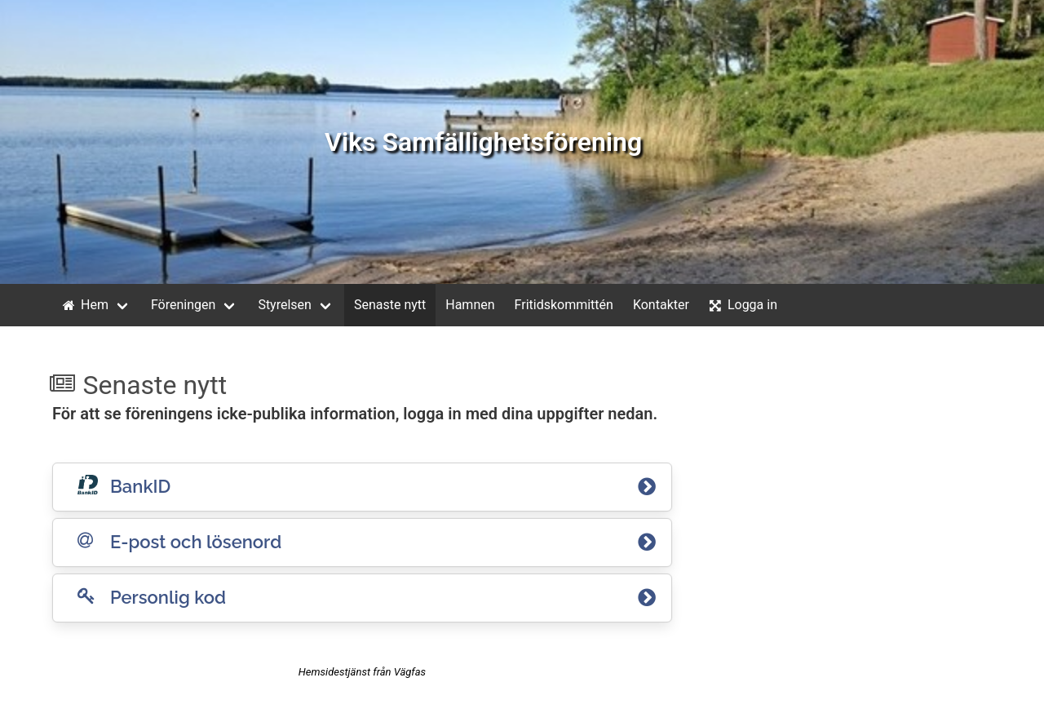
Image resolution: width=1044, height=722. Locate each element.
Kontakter (661, 304)
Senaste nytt (390, 304)
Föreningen (183, 304)
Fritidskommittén (564, 304)
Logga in (741, 305)
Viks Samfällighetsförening (483, 141)
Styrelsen (285, 304)
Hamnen (469, 304)
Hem (83, 305)
